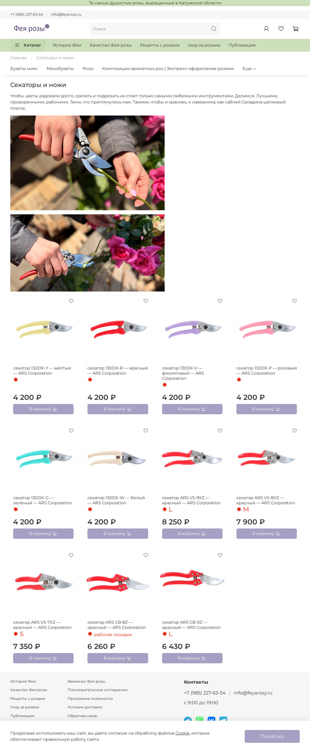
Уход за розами (204, 45)
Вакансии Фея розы (86, 681)
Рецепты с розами (160, 45)
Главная (18, 57)
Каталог (28, 45)
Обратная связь (82, 715)
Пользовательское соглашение (98, 690)
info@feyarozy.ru (66, 14)
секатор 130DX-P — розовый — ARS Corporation (266, 371)
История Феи (67, 45)
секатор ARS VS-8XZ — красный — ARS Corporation (265, 500)
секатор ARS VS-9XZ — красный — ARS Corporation (191, 500)
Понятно (272, 736)
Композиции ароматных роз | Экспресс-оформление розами (168, 68)
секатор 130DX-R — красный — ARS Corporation (117, 371)
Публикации (242, 45)
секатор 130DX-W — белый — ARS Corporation (116, 500)
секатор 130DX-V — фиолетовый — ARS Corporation (183, 373)
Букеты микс (24, 68)
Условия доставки (85, 707)
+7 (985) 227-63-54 (26, 14)
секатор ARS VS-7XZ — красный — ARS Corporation (42, 625)
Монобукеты (60, 68)
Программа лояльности (90, 698)
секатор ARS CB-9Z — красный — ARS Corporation (191, 625)
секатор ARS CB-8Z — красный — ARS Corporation (116, 625)
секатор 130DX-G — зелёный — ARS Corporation (42, 500)
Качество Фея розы (111, 45)
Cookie (182, 733)
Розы (88, 68)
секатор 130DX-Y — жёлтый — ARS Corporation (42, 371)
